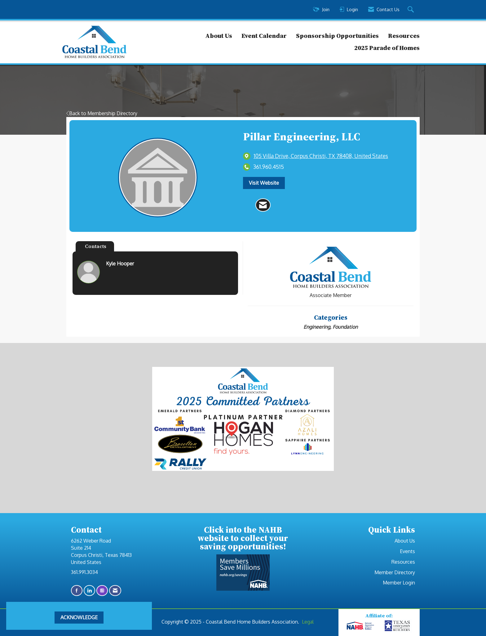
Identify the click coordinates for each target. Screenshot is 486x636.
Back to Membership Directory (101, 113)
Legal (308, 622)
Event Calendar (264, 35)
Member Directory (394, 572)
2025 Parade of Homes (387, 47)
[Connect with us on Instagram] (102, 590)
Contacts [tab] (95, 246)
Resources (404, 35)
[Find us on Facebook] (76, 590)
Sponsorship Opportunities (337, 35)
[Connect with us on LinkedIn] (89, 590)
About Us (218, 35)
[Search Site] (411, 9)
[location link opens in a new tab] (321, 156)
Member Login (399, 583)
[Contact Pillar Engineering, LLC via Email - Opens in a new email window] (263, 205)
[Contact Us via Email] (115, 590)
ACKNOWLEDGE (79, 617)
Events (407, 551)
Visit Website (264, 183)
